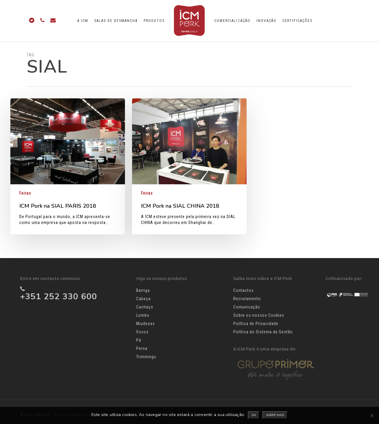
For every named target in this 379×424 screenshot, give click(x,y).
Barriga (143, 290)
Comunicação (246, 307)
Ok (253, 415)
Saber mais (275, 415)
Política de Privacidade (255, 323)
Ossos (142, 331)
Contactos (243, 290)
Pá (138, 340)
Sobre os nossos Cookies (258, 315)
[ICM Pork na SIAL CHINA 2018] (189, 166)
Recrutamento (247, 298)
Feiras (25, 193)
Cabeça (143, 298)
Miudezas (145, 323)
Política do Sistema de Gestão (263, 331)
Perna (141, 348)
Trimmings (146, 356)
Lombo (143, 315)
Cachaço (144, 307)
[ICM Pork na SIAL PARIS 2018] (67, 166)
